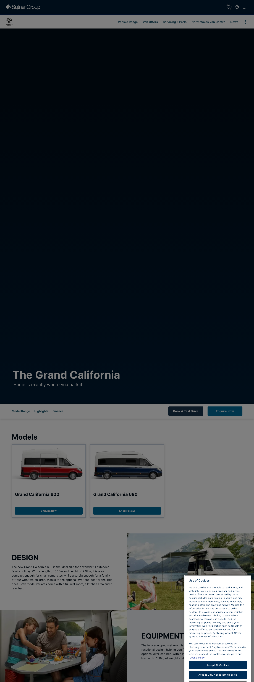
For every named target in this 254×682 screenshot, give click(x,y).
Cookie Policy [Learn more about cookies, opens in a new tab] (197, 664)
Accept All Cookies (217, 671)
